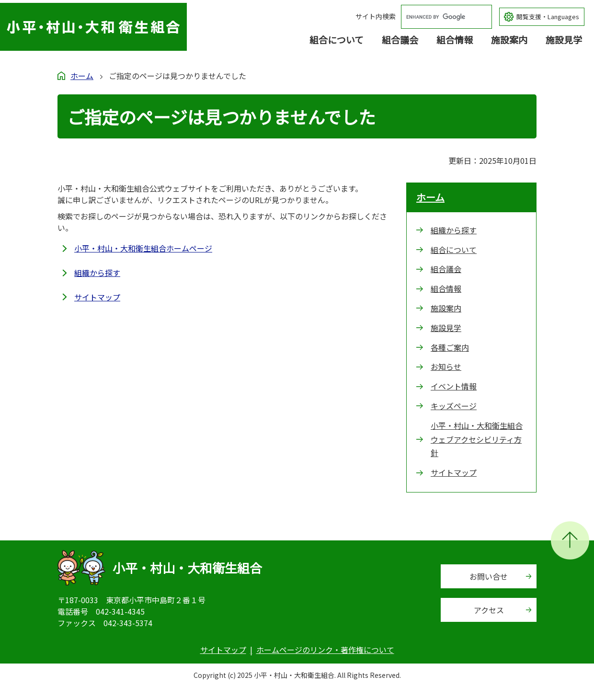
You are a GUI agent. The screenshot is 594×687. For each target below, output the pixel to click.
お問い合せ (488, 576)
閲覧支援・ (547, 17)
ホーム (81, 75)
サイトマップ (97, 297)
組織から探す (97, 272)
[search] (437, 17)
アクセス (489, 610)
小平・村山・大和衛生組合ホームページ (143, 248)
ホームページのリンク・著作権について (325, 649)
